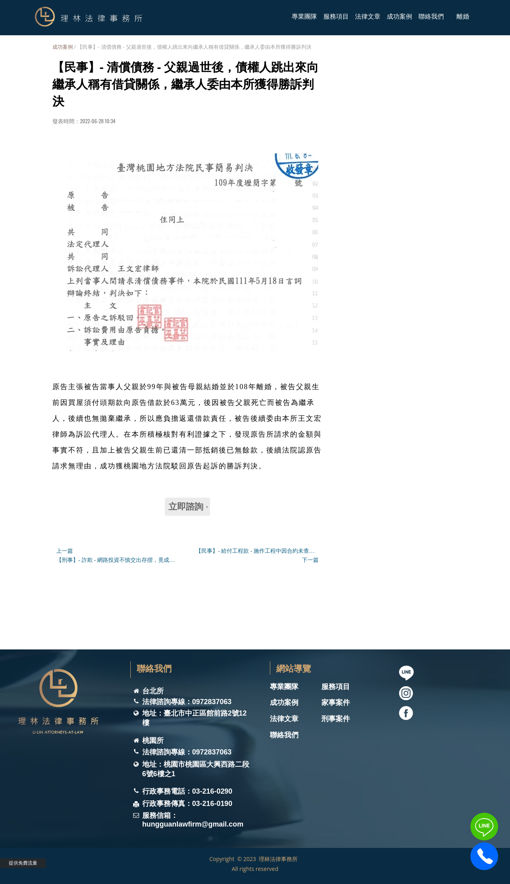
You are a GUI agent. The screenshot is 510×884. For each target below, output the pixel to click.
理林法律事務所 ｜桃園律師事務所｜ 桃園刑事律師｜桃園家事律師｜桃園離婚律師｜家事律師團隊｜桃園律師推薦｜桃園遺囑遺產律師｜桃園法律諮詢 (181, 873)
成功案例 (62, 46)
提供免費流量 (23, 862)
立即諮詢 (188, 507)
